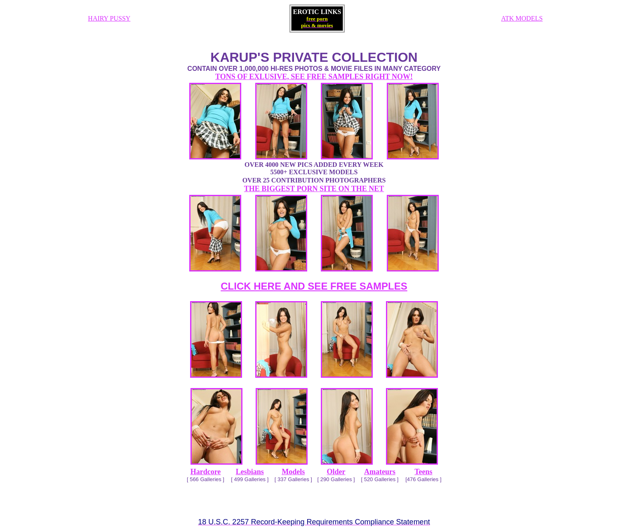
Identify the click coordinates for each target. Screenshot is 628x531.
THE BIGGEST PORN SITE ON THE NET (314, 189)
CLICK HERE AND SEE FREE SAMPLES (314, 286)
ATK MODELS (522, 18)
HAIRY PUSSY (109, 18)
